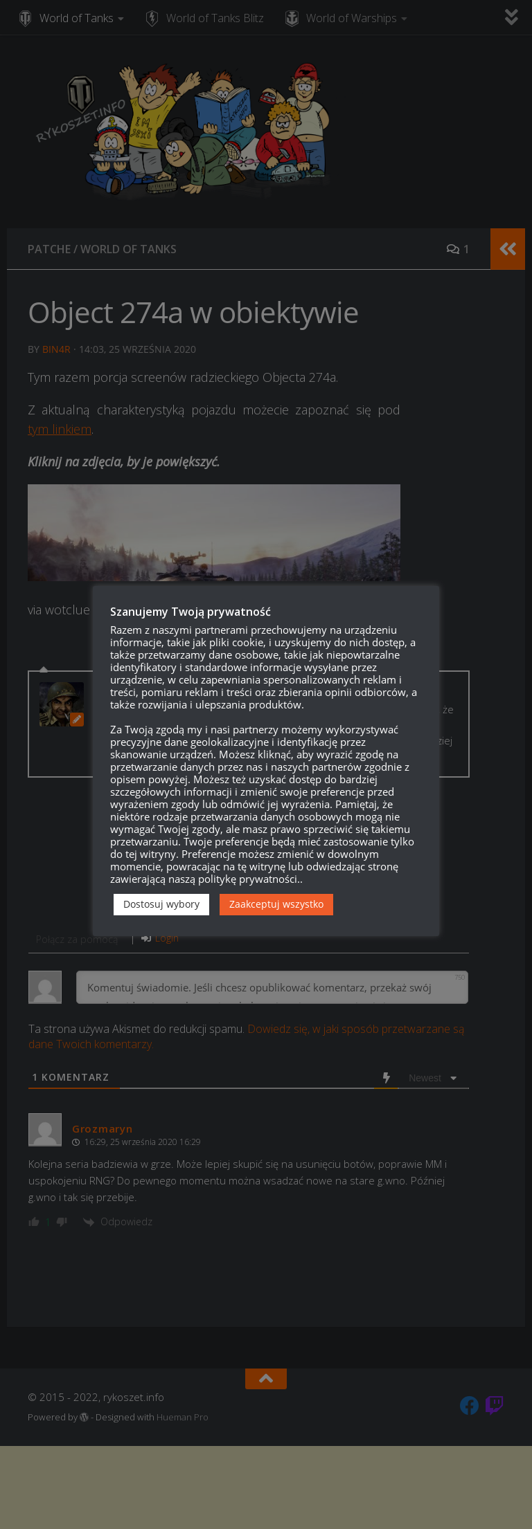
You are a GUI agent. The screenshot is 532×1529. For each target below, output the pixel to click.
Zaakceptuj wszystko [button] (276, 903)
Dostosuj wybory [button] (161, 903)
